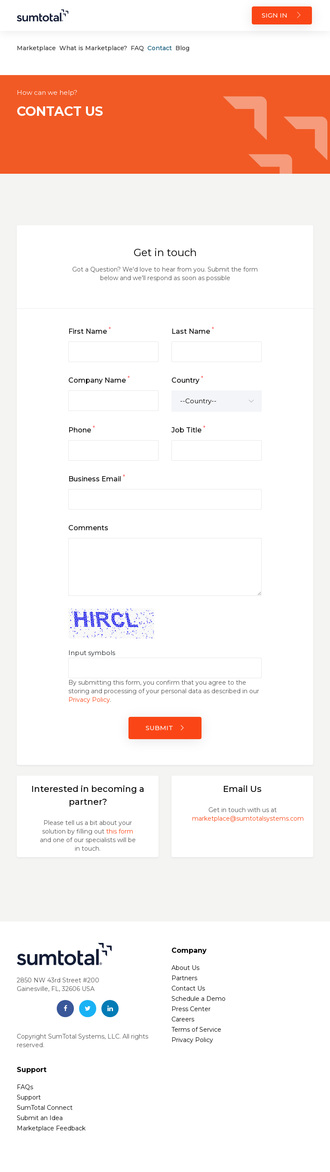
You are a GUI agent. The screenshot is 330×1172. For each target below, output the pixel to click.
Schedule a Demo (198, 999)
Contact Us (188, 988)
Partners (184, 978)
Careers (182, 1019)
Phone (81, 429)
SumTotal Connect (45, 1108)
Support (29, 1097)
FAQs (25, 1087)
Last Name (192, 330)
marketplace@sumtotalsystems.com (248, 818)
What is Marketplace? (93, 48)
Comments (88, 528)
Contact (159, 48)
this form (119, 831)
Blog (182, 48)
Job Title (188, 429)
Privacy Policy (89, 700)
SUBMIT (165, 728)
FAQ (137, 48)
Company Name (99, 379)
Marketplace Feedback (51, 1128)
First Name (89, 330)
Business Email (96, 478)
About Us (185, 968)
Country (187, 379)
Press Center (191, 1009)
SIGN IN (282, 15)
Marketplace (36, 48)
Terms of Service (196, 1029)
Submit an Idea (40, 1118)
